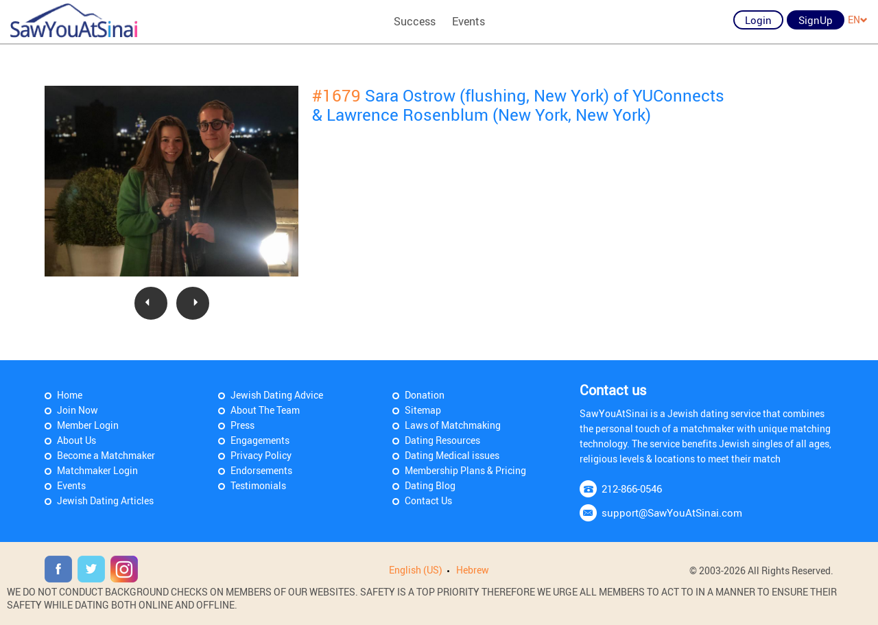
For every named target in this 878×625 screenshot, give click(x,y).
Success (415, 21)
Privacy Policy (261, 455)
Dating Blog (430, 485)
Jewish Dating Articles (105, 500)
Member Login (88, 425)
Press (242, 425)
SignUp (815, 20)
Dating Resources (442, 440)
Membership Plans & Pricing (465, 470)
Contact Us (428, 500)
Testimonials (258, 485)
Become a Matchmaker (106, 455)
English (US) (415, 569)
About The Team (265, 409)
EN (858, 19)
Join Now (77, 409)
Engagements (259, 440)
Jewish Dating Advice (276, 394)
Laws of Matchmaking (453, 425)
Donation (424, 394)
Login (758, 20)
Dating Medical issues (452, 455)
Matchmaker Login (97, 470)
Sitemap (423, 409)
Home (69, 394)
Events (468, 21)
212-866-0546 (632, 488)
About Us (76, 440)
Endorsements (261, 470)
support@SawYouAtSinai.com (672, 512)
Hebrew (472, 569)
